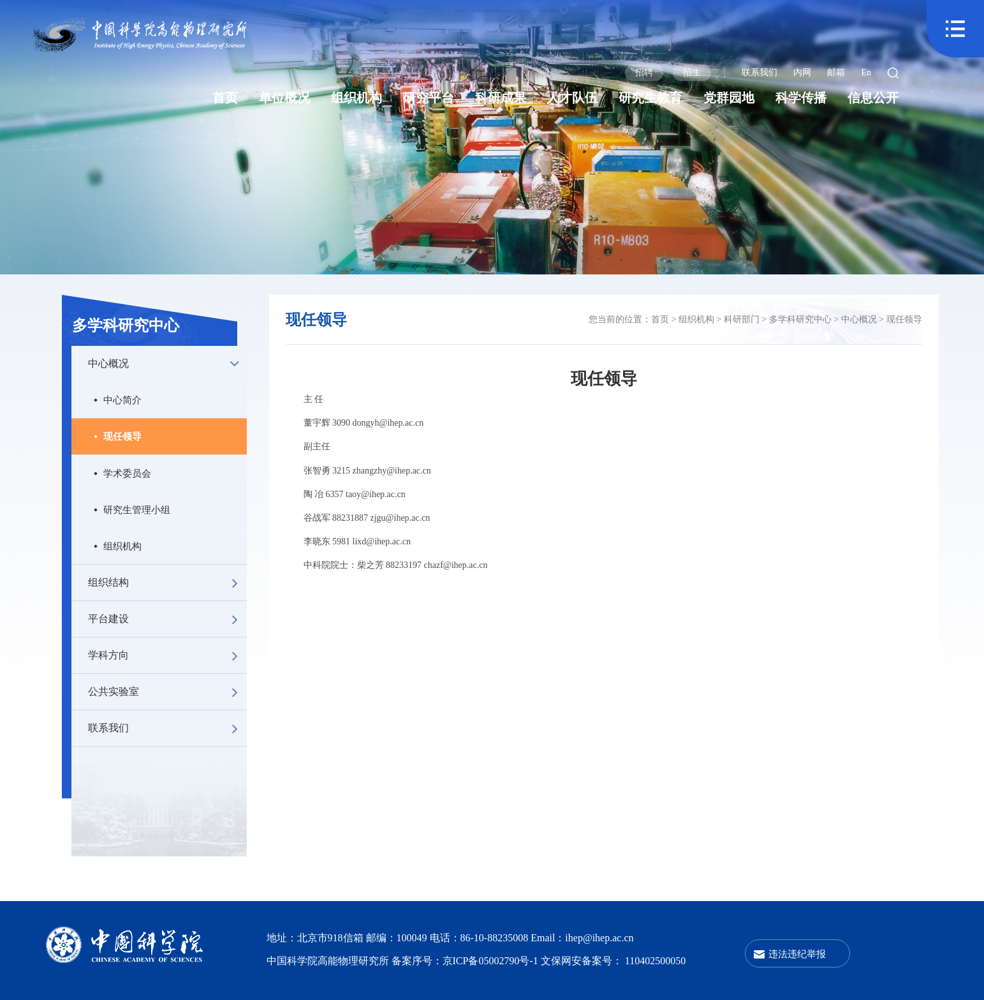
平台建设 (167, 619)
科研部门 (742, 319)
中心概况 (167, 363)
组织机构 (356, 98)
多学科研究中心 (125, 325)
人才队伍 (572, 98)
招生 (692, 72)
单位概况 (284, 98)
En (866, 72)
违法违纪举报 (797, 953)
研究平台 (428, 98)
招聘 (644, 72)
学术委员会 (127, 473)
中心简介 (122, 399)
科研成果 (500, 98)
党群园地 (728, 98)
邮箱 (836, 72)
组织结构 (167, 583)
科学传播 (800, 98)
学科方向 (167, 655)
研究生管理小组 (136, 509)
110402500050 (655, 960)
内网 (802, 72)
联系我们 (759, 72)
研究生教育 (650, 98)
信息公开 (873, 98)
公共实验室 (167, 692)
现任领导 (122, 436)
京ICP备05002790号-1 (492, 960)
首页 (225, 98)
